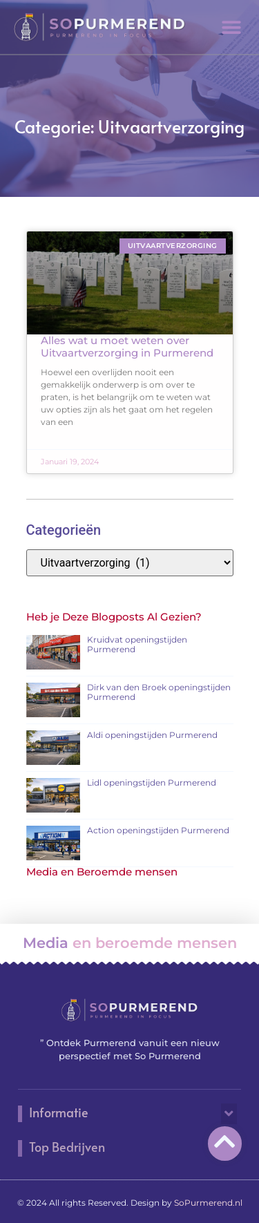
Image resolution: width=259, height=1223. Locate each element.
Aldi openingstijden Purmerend (152, 735)
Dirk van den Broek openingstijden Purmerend (159, 692)
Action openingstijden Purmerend (158, 830)
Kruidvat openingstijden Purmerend (137, 644)
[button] (231, 27)
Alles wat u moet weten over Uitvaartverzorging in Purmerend (127, 346)
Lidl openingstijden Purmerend (151, 782)
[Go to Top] (225, 1141)
